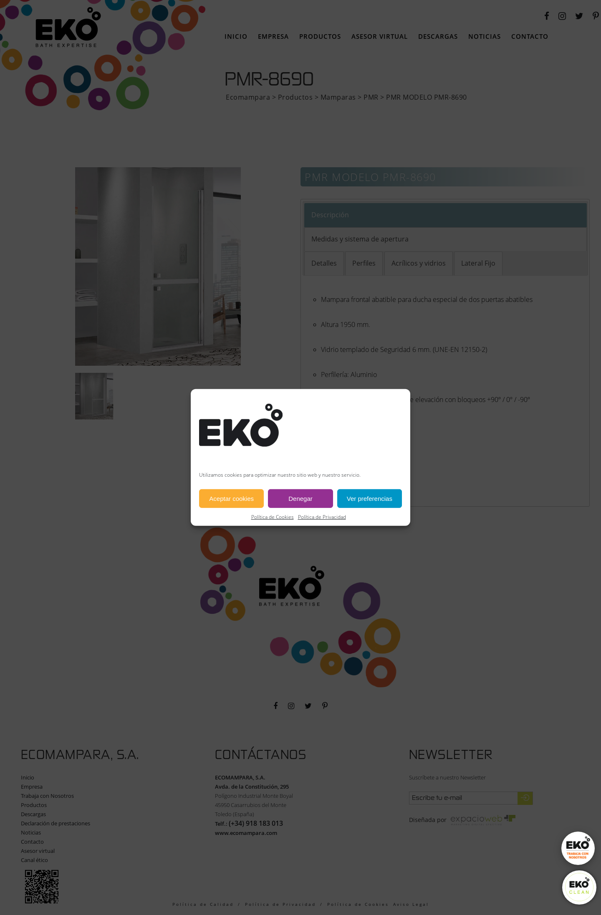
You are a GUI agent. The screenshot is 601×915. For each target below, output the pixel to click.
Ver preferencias (369, 498)
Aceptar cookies (231, 498)
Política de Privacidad (322, 516)
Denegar (300, 498)
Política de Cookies (272, 516)
